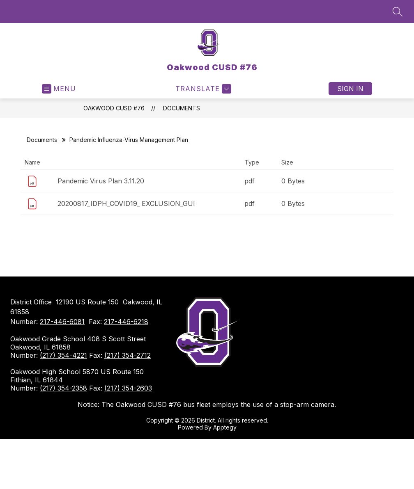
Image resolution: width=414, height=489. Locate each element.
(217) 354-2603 (128, 388)
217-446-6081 (62, 322)
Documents (181, 108)
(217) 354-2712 (127, 355)
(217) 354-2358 (63, 388)
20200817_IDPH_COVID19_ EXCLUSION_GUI (126, 203)
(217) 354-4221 (63, 355)
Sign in (350, 89)
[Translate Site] (202, 89)
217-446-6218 (126, 322)
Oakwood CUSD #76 (114, 108)
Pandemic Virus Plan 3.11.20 (101, 181)
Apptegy (225, 427)
